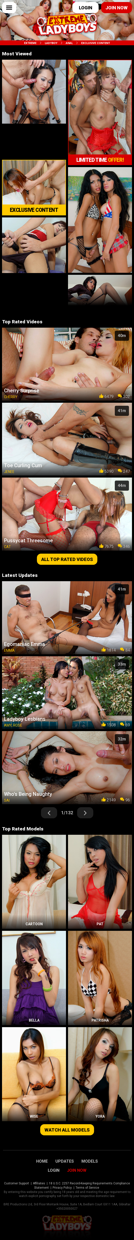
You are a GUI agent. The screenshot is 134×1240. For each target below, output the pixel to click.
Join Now (76, 1170)
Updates (64, 1161)
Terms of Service (87, 1187)
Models (89, 1161)
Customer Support (16, 1183)
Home (42, 1161)
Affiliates (39, 1183)
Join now (116, 7)
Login (85, 7)
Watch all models (67, 1130)
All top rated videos (67, 559)
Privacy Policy (62, 1187)
